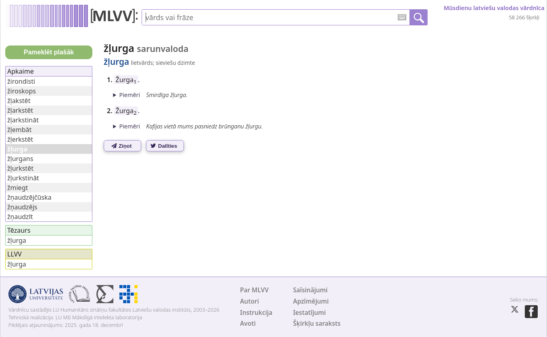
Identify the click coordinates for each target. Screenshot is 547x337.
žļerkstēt (20, 139)
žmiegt (17, 187)
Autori (249, 301)
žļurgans (20, 158)
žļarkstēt (20, 110)
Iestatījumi (309, 312)
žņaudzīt (20, 216)
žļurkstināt (23, 178)
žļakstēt (18, 100)
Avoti (248, 323)
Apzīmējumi (311, 301)
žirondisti (21, 81)
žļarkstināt (23, 120)
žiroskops (21, 91)
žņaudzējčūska (29, 197)
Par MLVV (254, 290)
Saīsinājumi (310, 290)
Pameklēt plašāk (49, 52)
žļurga (16, 240)
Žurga (126, 79)
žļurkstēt (20, 168)
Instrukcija (256, 312)
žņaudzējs (22, 207)
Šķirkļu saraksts (316, 323)
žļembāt (19, 129)
